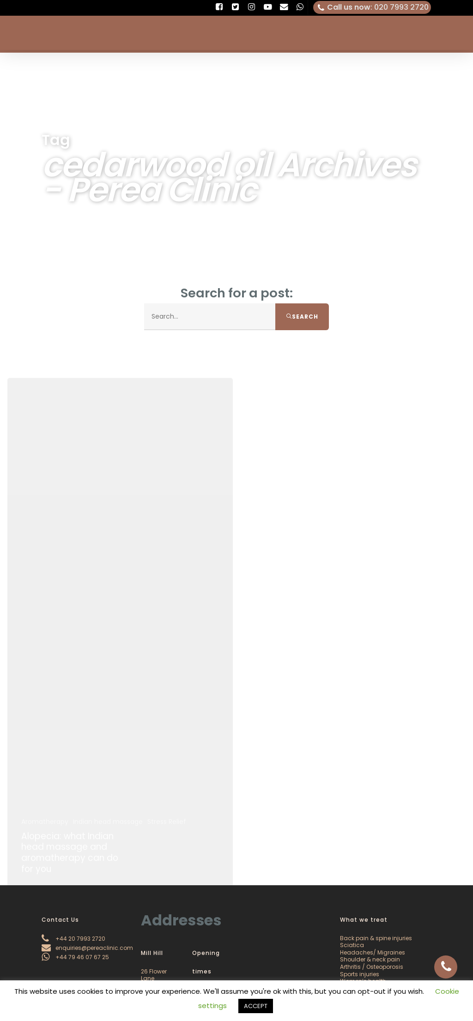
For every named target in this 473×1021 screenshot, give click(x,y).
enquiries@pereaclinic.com (87, 948)
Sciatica (352, 945)
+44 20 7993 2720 (73, 938)
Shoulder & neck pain (370, 959)
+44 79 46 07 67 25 (75, 957)
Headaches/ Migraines (372, 952)
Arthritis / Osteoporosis (371, 967)
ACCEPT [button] (255, 1006)
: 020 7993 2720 (372, 7)
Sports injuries (359, 974)
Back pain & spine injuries (376, 938)
